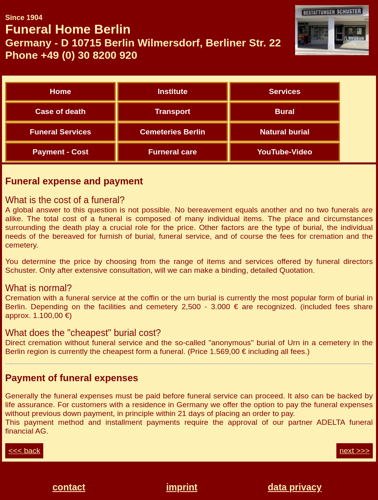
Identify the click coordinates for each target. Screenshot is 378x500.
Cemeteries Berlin (172, 132)
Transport (173, 111)
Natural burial (285, 132)
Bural (284, 111)
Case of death (60, 111)
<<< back (24, 450)
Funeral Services (60, 132)
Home (60, 91)
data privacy (295, 487)
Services (285, 91)
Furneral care (172, 152)
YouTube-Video (284, 152)
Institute (173, 91)
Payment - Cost (60, 152)
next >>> (355, 450)
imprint (181, 487)
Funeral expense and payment (74, 181)
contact (68, 487)
